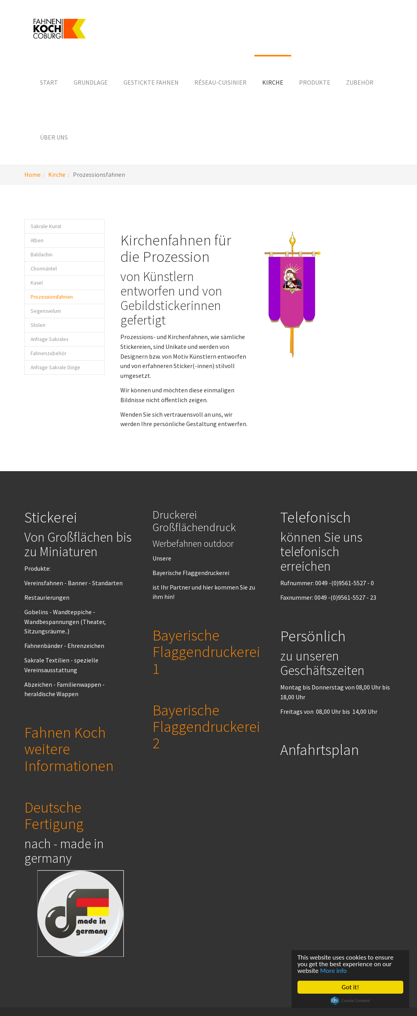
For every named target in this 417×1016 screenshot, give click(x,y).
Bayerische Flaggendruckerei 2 (206, 726)
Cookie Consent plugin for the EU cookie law (350, 1000)
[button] (91, 82)
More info (333, 971)
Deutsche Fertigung (53, 815)
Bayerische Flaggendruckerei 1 (206, 651)
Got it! (350, 987)
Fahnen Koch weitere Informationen (69, 749)
